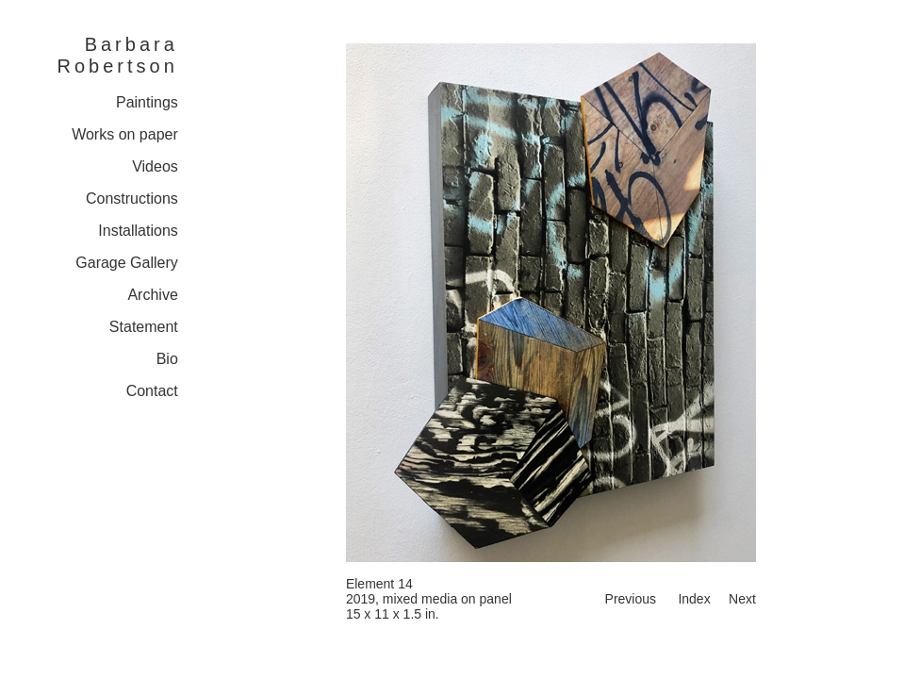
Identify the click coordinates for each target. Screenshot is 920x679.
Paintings (147, 102)
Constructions (132, 198)
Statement (143, 327)
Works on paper (125, 134)
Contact (152, 391)
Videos (155, 166)
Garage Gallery (126, 263)
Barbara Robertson (118, 55)
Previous (630, 598)
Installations (138, 231)
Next (742, 598)
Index (694, 598)
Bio (167, 359)
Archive (152, 295)
